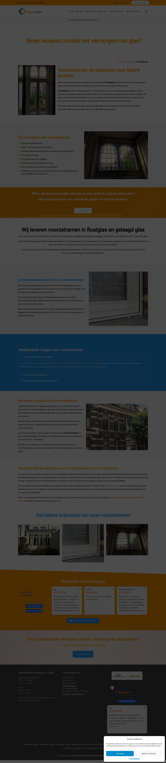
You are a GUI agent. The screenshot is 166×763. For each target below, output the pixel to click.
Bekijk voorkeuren (149, 754)
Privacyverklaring (134, 759)
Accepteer (120, 754)
